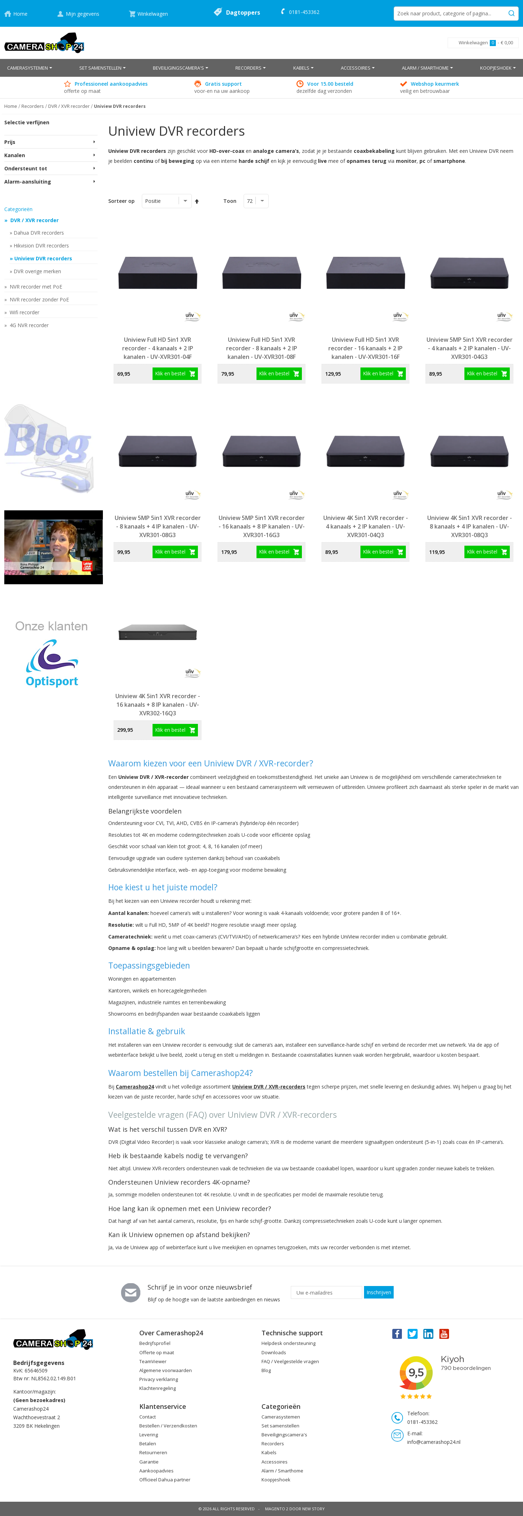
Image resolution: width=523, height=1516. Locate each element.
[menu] (261, 68)
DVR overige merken (37, 271)
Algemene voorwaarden (165, 1370)
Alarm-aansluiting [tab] (27, 181)
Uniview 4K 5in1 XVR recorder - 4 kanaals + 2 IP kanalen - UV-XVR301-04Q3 (365, 526)
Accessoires (275, 1462)
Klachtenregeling (157, 1388)
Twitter (412, 1333)
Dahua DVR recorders (39, 232)
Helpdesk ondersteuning (288, 1343)
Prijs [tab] (9, 142)
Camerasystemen (281, 1417)
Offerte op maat (156, 1352)
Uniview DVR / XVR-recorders (268, 1086)
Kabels (269, 1452)
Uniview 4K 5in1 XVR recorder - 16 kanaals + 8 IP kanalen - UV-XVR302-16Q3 (157, 704)
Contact (147, 1417)
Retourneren (153, 1452)
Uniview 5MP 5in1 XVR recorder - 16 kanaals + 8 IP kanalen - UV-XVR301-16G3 (262, 526)
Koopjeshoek (276, 1479)
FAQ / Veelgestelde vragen (290, 1361)
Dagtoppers (243, 12)
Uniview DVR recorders (43, 258)
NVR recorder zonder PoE (38, 299)
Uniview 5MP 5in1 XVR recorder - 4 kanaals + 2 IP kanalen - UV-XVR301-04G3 (470, 348)
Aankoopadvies (156, 1470)
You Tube (444, 1333)
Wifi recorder (23, 312)
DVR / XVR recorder (34, 220)
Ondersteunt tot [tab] (25, 168)
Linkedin (428, 1333)
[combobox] (456, 13)
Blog (266, 1370)
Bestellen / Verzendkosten (168, 1425)
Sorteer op (121, 200)
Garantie (149, 1462)
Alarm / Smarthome (282, 1470)
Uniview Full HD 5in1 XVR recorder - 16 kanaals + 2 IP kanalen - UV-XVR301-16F (365, 348)
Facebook (396, 1333)
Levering (148, 1434)
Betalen (147, 1443)
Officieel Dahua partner (164, 1479)
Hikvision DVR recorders (41, 245)
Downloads (274, 1352)
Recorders (273, 1443)
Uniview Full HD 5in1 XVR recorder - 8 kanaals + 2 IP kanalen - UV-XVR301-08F (261, 348)
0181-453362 (304, 12)
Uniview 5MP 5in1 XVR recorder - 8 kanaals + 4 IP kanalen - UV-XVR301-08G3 (158, 526)
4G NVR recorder (28, 325)
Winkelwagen (153, 13)
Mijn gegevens (82, 13)
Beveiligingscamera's (284, 1434)
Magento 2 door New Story (295, 1508)
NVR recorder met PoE (35, 286)
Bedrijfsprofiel (154, 1343)
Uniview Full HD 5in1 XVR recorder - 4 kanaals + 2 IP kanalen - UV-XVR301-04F (157, 348)
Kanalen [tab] (14, 155)
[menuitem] (29, 68)
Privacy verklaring (158, 1379)
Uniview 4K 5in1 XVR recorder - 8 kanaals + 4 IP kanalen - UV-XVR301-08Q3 (469, 526)
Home (20, 13)
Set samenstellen (280, 1425)
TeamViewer (152, 1361)
